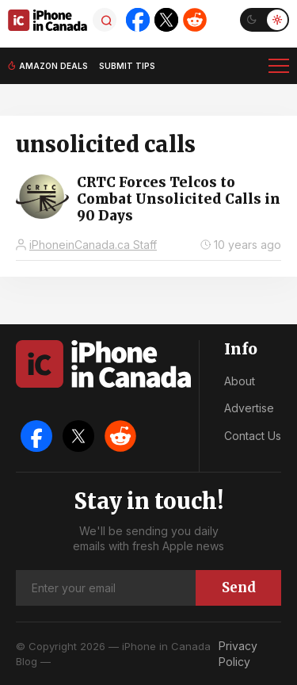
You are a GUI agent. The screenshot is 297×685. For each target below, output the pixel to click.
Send (239, 587)
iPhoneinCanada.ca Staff (93, 244)
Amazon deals (53, 66)
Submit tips (127, 66)
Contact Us (252, 435)
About (239, 381)
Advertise (249, 408)
